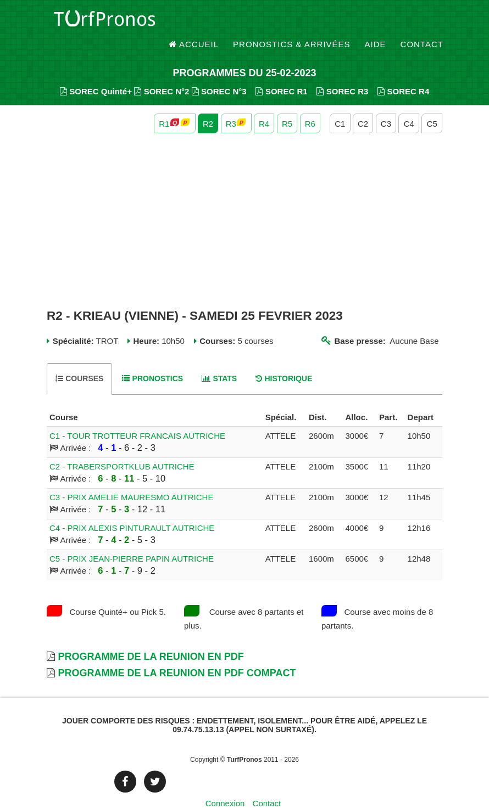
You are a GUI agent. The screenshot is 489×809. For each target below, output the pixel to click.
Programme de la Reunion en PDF (150, 636)
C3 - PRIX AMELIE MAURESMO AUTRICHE (131, 477)
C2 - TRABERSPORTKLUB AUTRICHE (122, 446)
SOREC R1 (281, 71)
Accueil (194, 21)
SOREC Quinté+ (96, 71)
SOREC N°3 (219, 71)
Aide (375, 21)
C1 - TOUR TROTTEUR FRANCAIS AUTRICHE (137, 416)
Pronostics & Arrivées (292, 21)
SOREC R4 (403, 71)
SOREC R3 (342, 71)
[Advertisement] (244, 202)
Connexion (225, 784)
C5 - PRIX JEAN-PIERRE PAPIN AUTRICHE (131, 539)
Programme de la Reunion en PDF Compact (177, 653)
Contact (422, 21)
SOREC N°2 (161, 71)
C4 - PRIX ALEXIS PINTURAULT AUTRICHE (131, 508)
